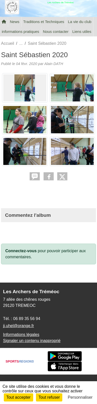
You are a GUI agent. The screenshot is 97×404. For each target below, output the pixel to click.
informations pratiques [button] (20, 31)
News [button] (15, 21)
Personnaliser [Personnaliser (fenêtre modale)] (80, 397)
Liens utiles (81, 31)
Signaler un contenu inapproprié (32, 340)
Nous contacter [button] (56, 31)
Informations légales (21, 334)
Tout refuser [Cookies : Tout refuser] (49, 397)
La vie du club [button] (79, 21)
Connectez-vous (21, 251)
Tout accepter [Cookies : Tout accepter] (18, 397)
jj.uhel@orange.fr (18, 326)
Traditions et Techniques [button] (43, 21)
